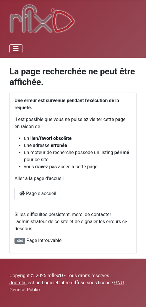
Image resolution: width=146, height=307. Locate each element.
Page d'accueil (38, 193)
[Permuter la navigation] (15, 48)
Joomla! (18, 282)
